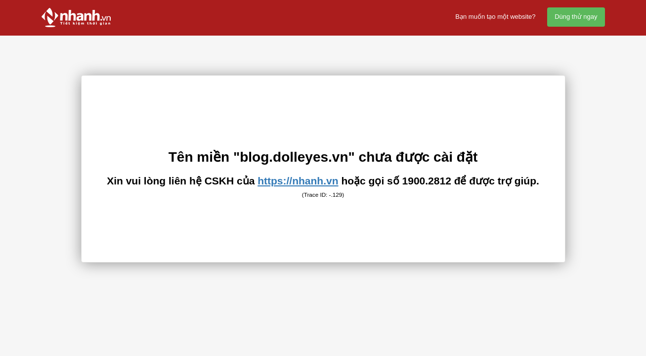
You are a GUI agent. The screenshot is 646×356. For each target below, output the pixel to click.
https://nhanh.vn (298, 180)
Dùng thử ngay (576, 16)
